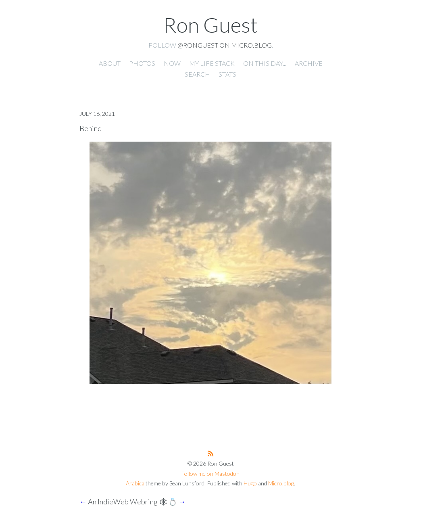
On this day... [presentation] (264, 63)
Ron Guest (210, 24)
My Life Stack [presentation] (212, 63)
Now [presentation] (172, 63)
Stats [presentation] (227, 74)
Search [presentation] (197, 74)
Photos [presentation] (142, 63)
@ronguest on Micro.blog (224, 45)
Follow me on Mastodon (210, 473)
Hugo (250, 483)
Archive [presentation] (309, 63)
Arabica (135, 483)
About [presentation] (110, 63)
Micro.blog (281, 483)
